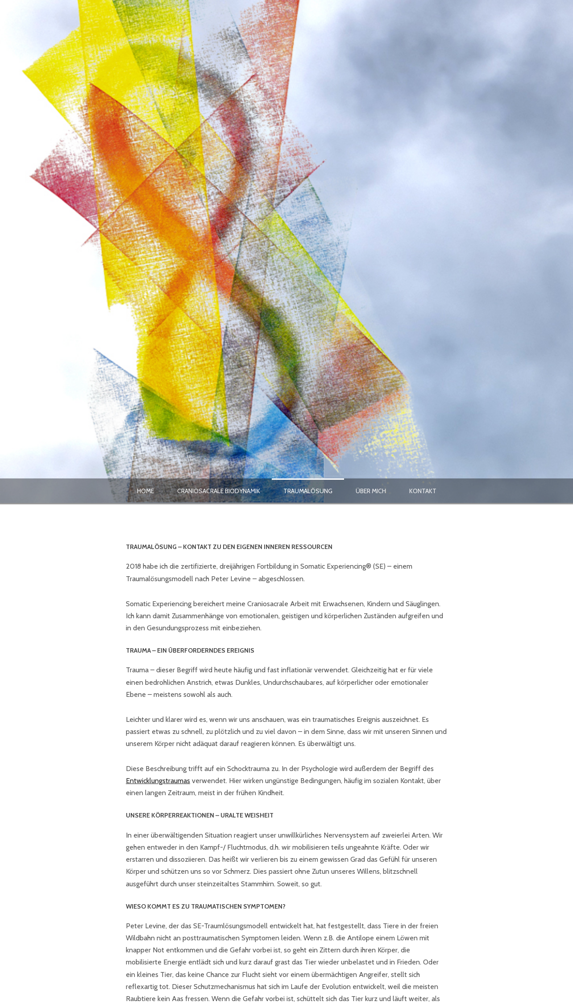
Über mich (371, 491)
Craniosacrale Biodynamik (218, 491)
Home (145, 491)
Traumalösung (307, 491)
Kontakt (422, 491)
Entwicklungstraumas (158, 780)
